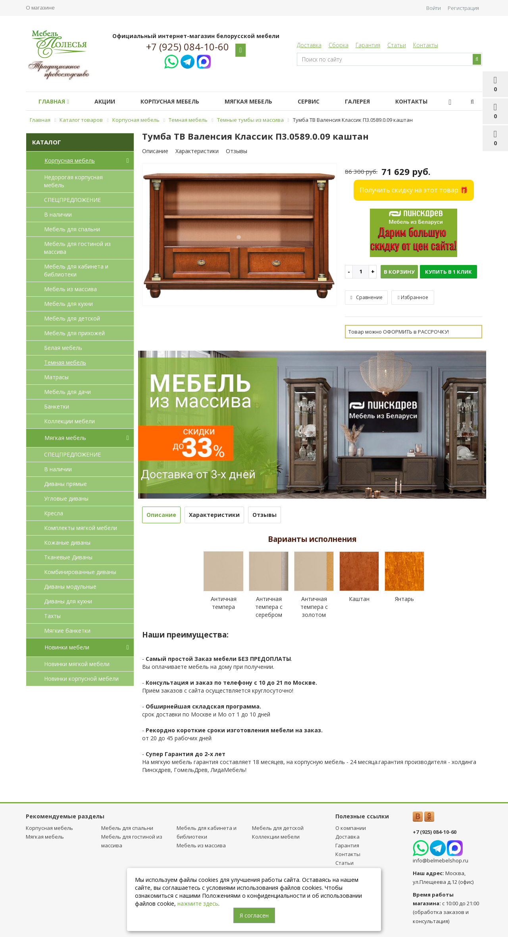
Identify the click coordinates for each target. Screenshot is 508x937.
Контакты (425, 45)
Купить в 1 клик (448, 271)
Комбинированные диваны (80, 572)
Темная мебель (65, 362)
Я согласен (254, 915)
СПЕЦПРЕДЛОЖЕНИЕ (72, 200)
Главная (55, 101)
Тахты (52, 616)
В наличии (58, 214)
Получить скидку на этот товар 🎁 (414, 190)
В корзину (399, 271)
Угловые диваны (66, 498)
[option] (239, 234)
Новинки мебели (88, 647)
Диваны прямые (65, 484)
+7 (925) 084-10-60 (187, 47)
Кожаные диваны (67, 542)
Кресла (53, 513)
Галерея (374, 101)
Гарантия (368, 45)
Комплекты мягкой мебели (80, 528)
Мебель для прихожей (74, 333)
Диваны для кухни (68, 601)
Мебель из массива (70, 289)
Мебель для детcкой (72, 318)
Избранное (413, 297)
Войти (433, 8)
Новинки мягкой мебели (77, 664)
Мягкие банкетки (67, 630)
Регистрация (463, 8)
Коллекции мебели (69, 421)
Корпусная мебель (177, 101)
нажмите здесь (197, 903)
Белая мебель (63, 347)
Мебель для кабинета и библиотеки (76, 270)
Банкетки (56, 406)
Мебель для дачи (67, 392)
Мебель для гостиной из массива (77, 247)
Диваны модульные (70, 586)
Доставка (309, 45)
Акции (109, 101)
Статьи (396, 45)
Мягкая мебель (259, 101)
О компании (350, 827)
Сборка (338, 45)
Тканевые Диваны (68, 557)
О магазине (40, 7)
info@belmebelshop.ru (440, 860)
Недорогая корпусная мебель (73, 181)
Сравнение (366, 297)
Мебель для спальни (72, 229)
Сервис (323, 101)
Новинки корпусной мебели (81, 678)
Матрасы (56, 377)
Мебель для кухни (68, 303)
